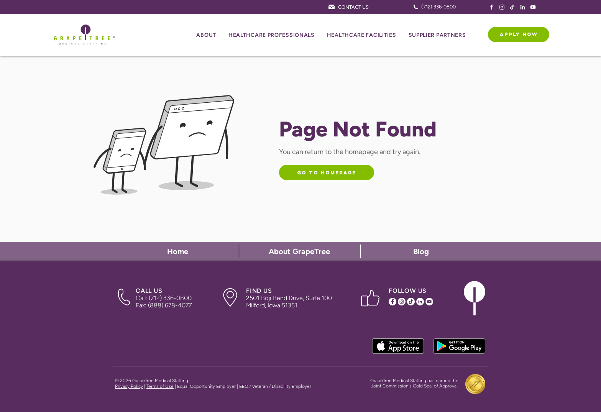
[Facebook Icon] (491, 7)
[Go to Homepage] (326, 172)
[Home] (178, 251)
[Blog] (421, 251)
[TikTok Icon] (512, 7)
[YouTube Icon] (533, 7)
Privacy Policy (129, 386)
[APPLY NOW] (518, 34)
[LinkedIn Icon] (522, 7)
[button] (206, 35)
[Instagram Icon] (502, 7)
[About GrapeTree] (300, 251)
